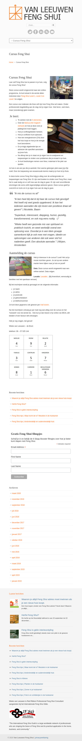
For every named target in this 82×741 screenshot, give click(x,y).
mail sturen (44, 305)
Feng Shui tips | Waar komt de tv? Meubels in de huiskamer (35, 416)
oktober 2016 (17, 540)
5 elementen (37, 120)
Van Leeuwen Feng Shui (41, 12)
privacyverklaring (41, 738)
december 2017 (18, 523)
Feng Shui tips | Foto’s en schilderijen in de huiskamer (33, 695)
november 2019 (18, 499)
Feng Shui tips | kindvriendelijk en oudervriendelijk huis (33, 422)
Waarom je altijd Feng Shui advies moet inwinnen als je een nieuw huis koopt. (42, 398)
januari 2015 (17, 581)
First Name (16, 457)
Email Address (18, 447)
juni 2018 (15, 517)
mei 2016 (15, 552)
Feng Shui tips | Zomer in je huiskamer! (27, 690)
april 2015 (16, 575)
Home (11, 62)
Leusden (44, 277)
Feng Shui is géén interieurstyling (25, 410)
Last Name (16, 466)
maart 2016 (16, 564)
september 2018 (18, 505)
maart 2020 (16, 493)
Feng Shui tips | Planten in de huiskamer (27, 684)
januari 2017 (17, 534)
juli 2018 (15, 511)
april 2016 (16, 558)
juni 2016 (15, 546)
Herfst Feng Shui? (19, 404)
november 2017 (18, 528)
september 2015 (18, 569)
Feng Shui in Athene (20, 678)
